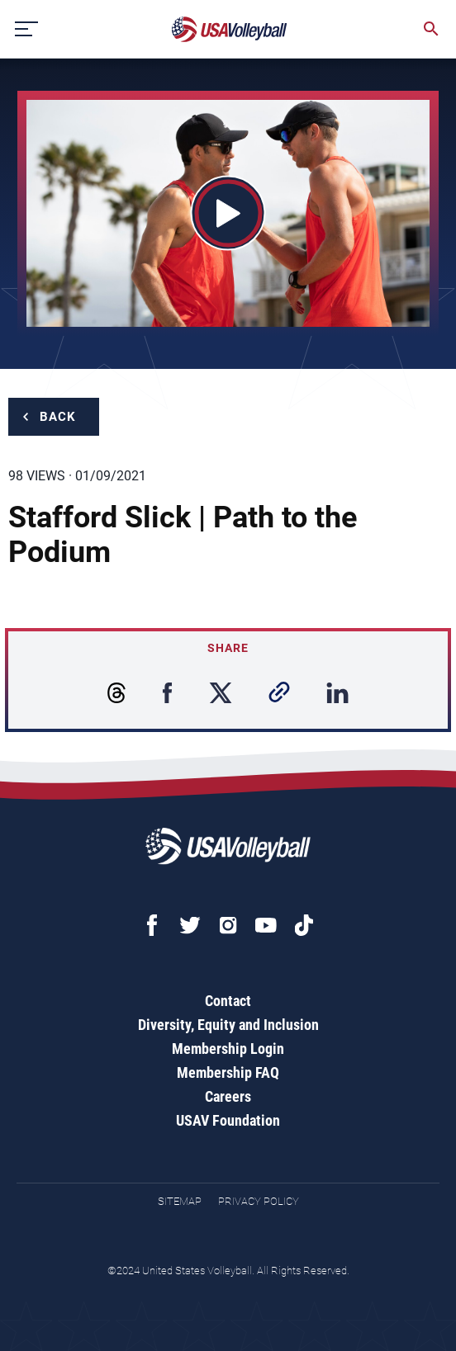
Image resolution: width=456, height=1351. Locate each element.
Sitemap (180, 1201)
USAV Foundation (228, 1120)
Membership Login (228, 1048)
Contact (228, 1000)
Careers (228, 1096)
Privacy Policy (258, 1201)
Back (58, 416)
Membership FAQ (228, 1072)
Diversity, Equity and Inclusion (228, 1024)
